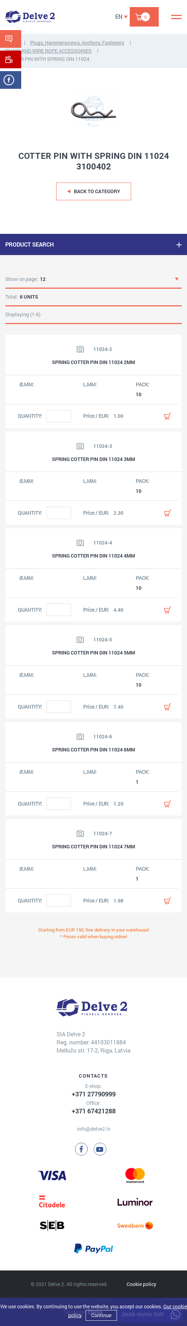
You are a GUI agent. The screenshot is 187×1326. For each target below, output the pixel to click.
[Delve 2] (30, 17)
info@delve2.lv (93, 1128)
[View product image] (80, 349)
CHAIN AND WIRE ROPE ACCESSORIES (48, 50)
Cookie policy (141, 1284)
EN (118, 16)
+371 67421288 (94, 1111)
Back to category (97, 191)
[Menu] (176, 17)
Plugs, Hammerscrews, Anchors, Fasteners (77, 42)
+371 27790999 (94, 1094)
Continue (101, 1315)
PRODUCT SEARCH (29, 244)
